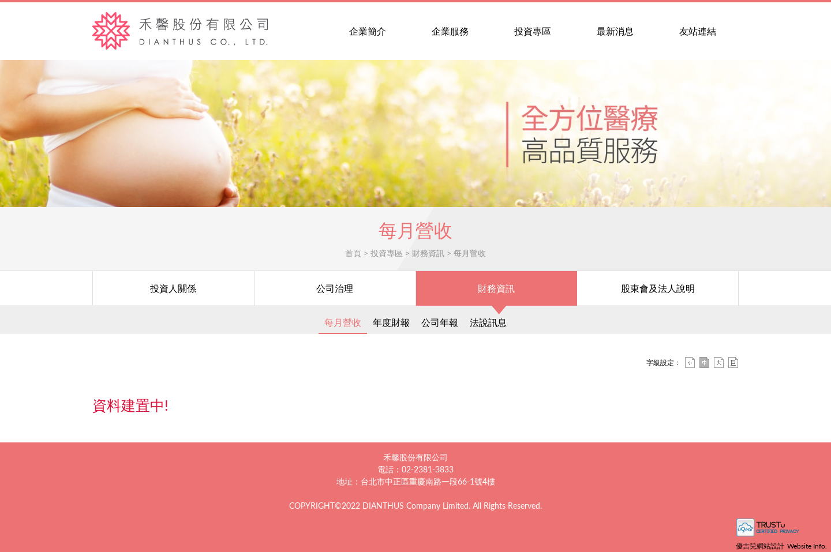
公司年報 (439, 322)
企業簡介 (367, 30)
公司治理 (334, 288)
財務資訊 (428, 253)
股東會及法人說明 (658, 288)
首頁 (353, 253)
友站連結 (697, 30)
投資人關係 (173, 288)
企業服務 (450, 30)
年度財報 (391, 322)
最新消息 (615, 30)
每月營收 (470, 253)
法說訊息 (488, 322)
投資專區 (532, 30)
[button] (824, 134)
